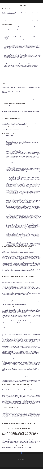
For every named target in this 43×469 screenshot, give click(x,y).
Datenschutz (4, 460)
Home (31, 1)
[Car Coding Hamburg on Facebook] (21, 453)
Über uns (39, 1)
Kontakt (36, 1)
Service (34, 1)
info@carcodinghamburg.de (20, 462)
